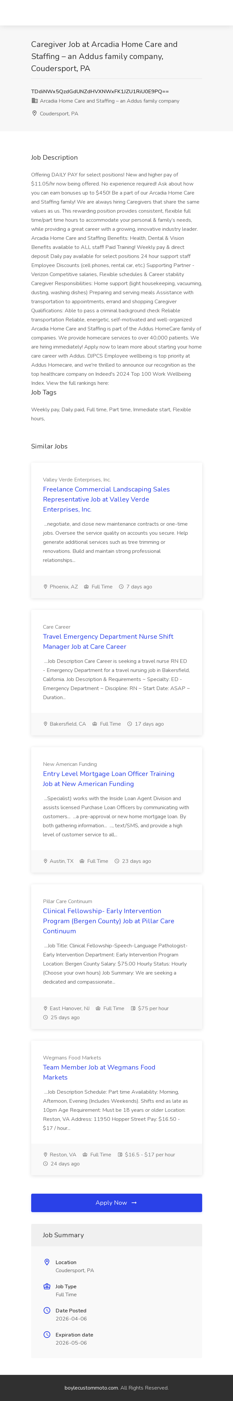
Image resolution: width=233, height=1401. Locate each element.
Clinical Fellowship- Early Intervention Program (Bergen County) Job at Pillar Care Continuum (108, 921)
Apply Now (117, 1203)
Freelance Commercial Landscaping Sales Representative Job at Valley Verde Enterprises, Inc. (106, 499)
